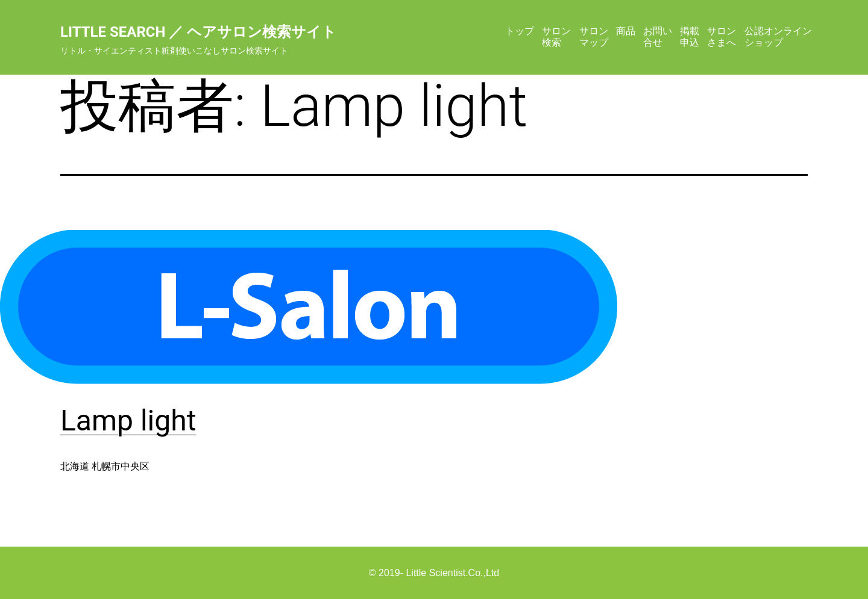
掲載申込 (689, 36)
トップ (519, 31)
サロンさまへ (721, 36)
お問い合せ (657, 36)
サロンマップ (593, 36)
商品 (625, 31)
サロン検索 (556, 36)
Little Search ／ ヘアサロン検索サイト (198, 31)
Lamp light (128, 420)
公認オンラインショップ (778, 36)
